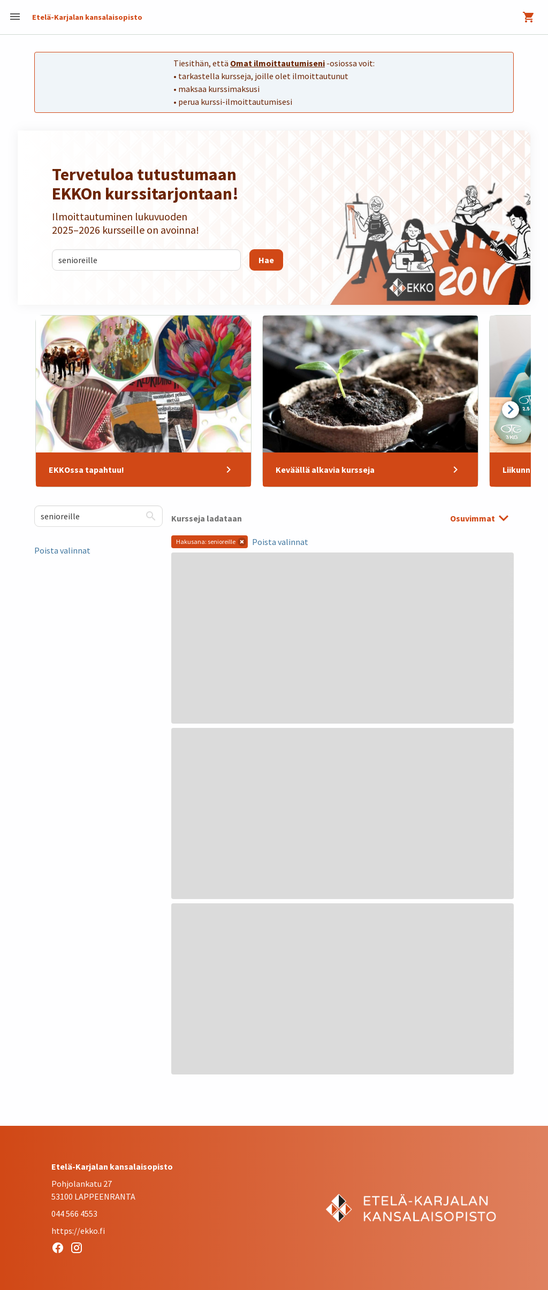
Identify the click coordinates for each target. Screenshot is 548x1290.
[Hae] (266, 260)
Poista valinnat (62, 550)
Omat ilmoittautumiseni (277, 63)
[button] (242, 542)
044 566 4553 (74, 1213)
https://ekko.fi (78, 1230)
